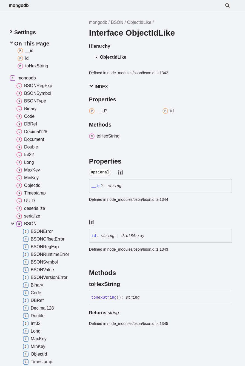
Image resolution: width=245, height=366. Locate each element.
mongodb (19, 5)
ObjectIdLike (139, 22)
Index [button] (98, 86)
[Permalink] (128, 172)
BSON (117, 22)
